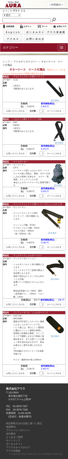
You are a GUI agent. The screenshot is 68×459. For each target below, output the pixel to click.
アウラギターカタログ (18, 447)
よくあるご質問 (14, 437)
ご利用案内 (56, 4)
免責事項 (11, 426)
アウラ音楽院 (13, 450)
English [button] (13, 32)
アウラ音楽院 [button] (56, 32)
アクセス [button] (13, 39)
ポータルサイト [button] (35, 32)
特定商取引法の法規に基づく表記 (24, 423)
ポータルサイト (14, 444)
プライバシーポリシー (18, 430)
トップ (6, 61)
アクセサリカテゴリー (25, 61)
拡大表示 (55, 100)
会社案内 (11, 433)
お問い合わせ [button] (35, 39)
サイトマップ (13, 440)
